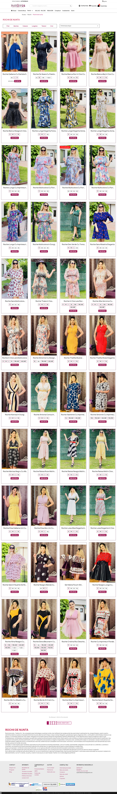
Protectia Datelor (39, 769)
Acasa (13, 10)
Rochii (30, 11)
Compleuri (58, 10)
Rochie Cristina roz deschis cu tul (73, 642)
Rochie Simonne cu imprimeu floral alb (102, 415)
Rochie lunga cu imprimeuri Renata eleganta (14, 188)
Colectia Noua (22, 10)
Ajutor (104, 1)
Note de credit (64, 774)
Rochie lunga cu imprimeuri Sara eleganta (14, 244)
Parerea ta (50, 770)
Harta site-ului (51, 772)
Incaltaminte (66, 10)
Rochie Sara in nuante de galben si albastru (102, 700)
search (70, 6)
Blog (10, 772)
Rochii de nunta (11, 19)
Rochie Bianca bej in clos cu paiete (102, 74)
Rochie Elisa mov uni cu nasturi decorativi (43, 528)
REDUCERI (50, 10)
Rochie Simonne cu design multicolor (44, 358)
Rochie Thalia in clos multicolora (44, 301)
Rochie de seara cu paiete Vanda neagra (44, 74)
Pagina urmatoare (64, 723)
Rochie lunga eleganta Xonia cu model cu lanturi (73, 131)
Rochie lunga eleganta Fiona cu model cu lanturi (44, 131)
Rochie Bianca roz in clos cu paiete (73, 74)
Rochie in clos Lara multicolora (14, 358)
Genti (72, 10)
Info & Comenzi (19, 1)
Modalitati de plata (27, 773)
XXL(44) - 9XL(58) (40, 10)
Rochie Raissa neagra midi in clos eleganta (73, 471)
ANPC (36, 771)
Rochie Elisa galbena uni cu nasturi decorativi (14, 528)
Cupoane (62, 778)
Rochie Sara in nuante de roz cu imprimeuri (15, 585)
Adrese (62, 776)
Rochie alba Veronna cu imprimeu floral (102, 301)
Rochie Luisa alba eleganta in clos (73, 528)
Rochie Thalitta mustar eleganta (73, 358)
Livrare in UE (25, 778)
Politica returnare (27, 776)
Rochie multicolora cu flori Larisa (102, 188)
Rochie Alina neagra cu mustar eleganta (14, 642)
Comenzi (62, 772)
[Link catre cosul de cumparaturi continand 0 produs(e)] (98, 5)
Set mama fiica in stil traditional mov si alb (73, 585)
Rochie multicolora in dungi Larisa (44, 244)
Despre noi (12, 767)
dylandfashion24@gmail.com (84, 772)
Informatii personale (65, 768)
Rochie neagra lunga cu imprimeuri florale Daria (102, 585)
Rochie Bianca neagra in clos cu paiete (14, 131)
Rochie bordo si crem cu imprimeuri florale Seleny (44, 700)
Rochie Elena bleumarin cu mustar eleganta (44, 642)
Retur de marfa (64, 770)
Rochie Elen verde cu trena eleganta (73, 244)
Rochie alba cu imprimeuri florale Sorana (73, 700)
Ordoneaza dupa (80, 26)
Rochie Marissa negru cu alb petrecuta (14, 471)
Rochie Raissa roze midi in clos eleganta (43, 471)
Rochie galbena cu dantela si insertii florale (15, 74)
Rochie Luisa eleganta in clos (102, 528)
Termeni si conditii (27, 771)
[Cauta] (51, 6)
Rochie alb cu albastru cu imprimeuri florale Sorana (14, 700)
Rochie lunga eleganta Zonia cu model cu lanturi (102, 131)
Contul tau (64, 765)
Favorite (93, 6)
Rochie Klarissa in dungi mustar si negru (14, 415)
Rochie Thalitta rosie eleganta (102, 358)
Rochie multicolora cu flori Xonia (44, 188)
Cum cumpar (50, 767)
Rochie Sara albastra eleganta (102, 244)
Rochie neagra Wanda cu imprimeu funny (44, 585)
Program (11, 770)
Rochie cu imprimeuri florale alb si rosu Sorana (102, 642)
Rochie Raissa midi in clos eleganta (102, 471)
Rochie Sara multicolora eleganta (14, 301)
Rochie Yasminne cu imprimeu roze (73, 415)
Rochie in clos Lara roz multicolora (73, 301)
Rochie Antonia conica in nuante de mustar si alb (44, 415)
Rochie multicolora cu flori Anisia (73, 188)
